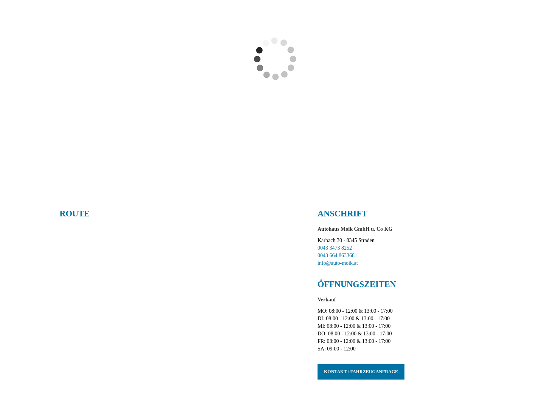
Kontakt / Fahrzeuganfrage (361, 371)
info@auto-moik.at (338, 263)
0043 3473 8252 (335, 248)
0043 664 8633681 (337, 255)
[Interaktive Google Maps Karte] (183, 301)
